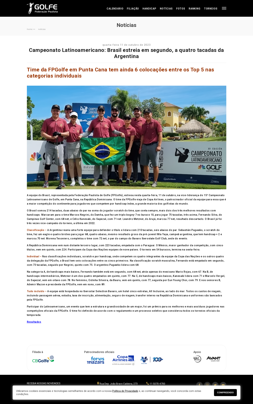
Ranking (194, 8)
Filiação (133, 8)
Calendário (115, 8)
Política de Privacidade (125, 391)
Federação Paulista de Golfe (46, 8)
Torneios (211, 8)
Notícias (166, 8)
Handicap (149, 8)
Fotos (180, 8)
